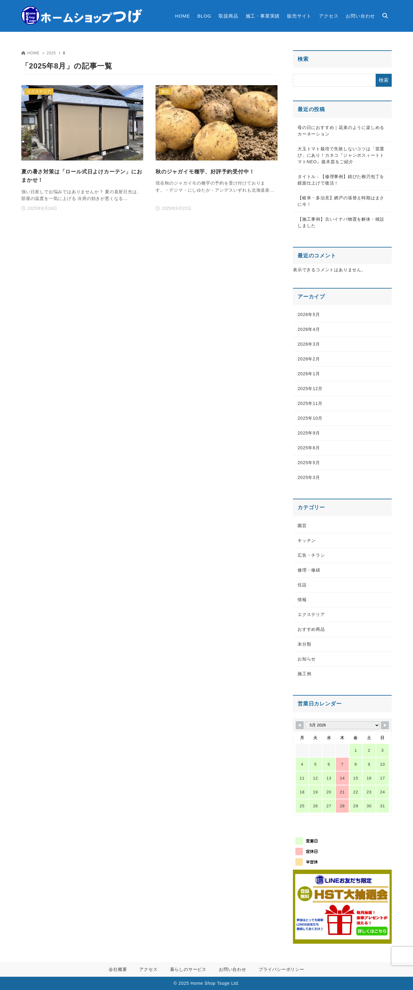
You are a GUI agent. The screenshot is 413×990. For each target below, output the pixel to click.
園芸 (302, 525)
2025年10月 (310, 418)
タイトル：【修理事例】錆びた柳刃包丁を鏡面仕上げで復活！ (341, 179)
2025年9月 (309, 433)
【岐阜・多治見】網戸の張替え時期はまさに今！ (341, 201)
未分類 (304, 644)
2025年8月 (309, 447)
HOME (30, 53)
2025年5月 (309, 462)
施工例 (304, 673)
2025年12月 (310, 388)
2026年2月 (309, 358)
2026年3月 (309, 344)
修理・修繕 (309, 570)
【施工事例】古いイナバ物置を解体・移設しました (341, 222)
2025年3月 (309, 477)
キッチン (307, 540)
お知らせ (307, 658)
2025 (51, 53)
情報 (302, 599)
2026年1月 (309, 373)
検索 (303, 59)
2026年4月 (309, 329)
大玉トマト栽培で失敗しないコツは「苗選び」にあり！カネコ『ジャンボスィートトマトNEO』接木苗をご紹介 (341, 155)
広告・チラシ (311, 555)
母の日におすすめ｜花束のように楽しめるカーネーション (341, 130)
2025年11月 (310, 403)
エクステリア (311, 614)
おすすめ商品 (311, 629)
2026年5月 (309, 314)
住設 (302, 584)
